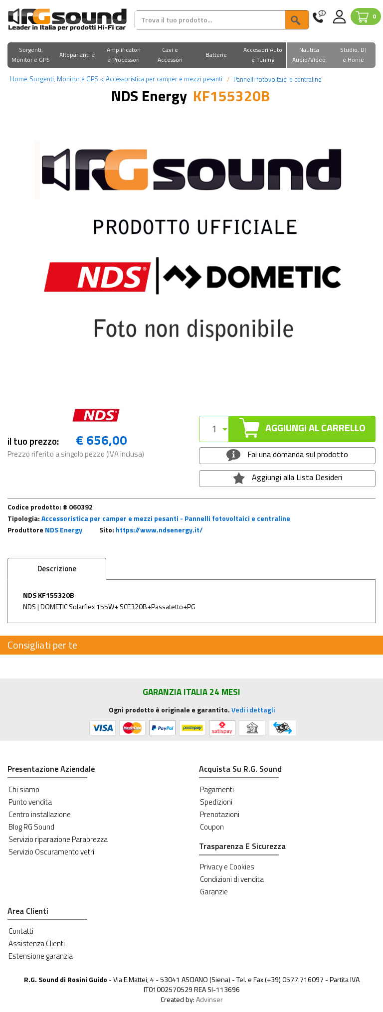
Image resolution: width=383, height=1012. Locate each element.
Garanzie (214, 891)
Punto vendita (30, 802)
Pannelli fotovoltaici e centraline (277, 79)
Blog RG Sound (31, 827)
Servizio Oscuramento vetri (51, 851)
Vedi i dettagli (253, 709)
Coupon (212, 827)
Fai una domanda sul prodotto (287, 454)
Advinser (209, 999)
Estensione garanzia (40, 956)
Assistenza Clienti (36, 943)
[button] (30, 55)
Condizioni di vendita (232, 879)
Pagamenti (217, 789)
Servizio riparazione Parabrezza (58, 839)
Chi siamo (23, 789)
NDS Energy (63, 529)
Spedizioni (216, 802)
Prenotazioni (219, 814)
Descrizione (56, 568)
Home (18, 79)
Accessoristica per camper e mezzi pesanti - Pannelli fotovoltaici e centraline (165, 518)
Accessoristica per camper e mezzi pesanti (161, 79)
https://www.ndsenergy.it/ (159, 529)
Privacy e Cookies (227, 866)
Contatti (20, 931)
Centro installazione (39, 814)
